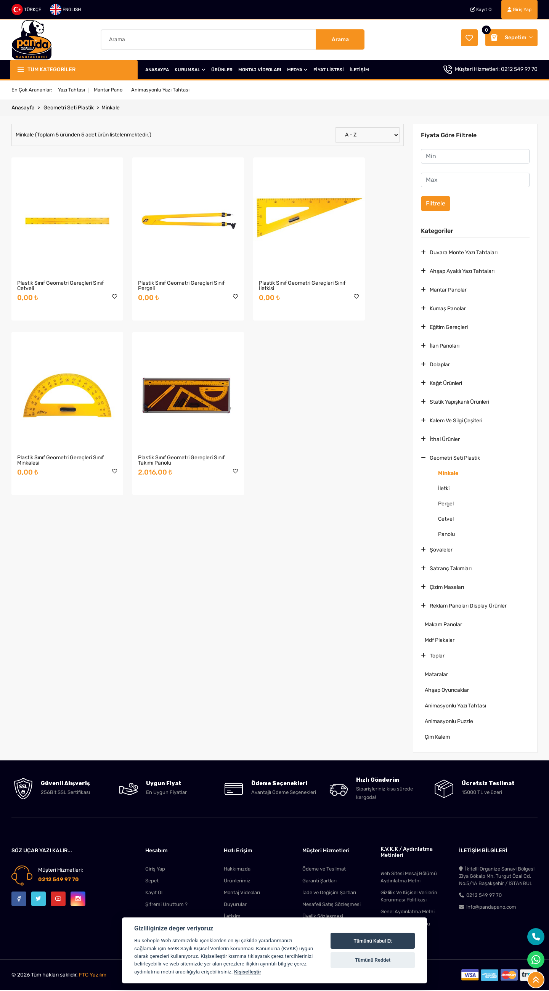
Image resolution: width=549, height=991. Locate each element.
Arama (340, 39)
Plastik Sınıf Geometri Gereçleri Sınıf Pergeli (154, 265)
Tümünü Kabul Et (373, 941)
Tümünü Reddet (372, 960)
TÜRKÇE (26, 9)
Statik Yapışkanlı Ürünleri (459, 401)
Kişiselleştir (247, 972)
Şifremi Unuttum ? (166, 905)
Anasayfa (23, 107)
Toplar (437, 655)
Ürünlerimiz (237, 880)
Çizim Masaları (447, 586)
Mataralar (436, 673)
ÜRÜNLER (222, 69)
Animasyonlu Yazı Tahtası (160, 89)
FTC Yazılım (92, 976)
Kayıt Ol (481, 9)
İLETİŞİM (359, 69)
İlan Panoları (444, 345)
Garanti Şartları (319, 880)
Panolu (446, 533)
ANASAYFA (157, 69)
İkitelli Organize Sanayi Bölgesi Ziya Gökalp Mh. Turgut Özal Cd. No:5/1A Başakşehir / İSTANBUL (497, 875)
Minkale (110, 107)
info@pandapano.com (487, 908)
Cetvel (446, 518)
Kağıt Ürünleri (446, 382)
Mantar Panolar (448, 289)
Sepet (152, 880)
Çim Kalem (437, 736)
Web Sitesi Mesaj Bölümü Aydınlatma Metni (408, 876)
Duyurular (235, 905)
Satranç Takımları (451, 567)
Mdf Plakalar (439, 639)
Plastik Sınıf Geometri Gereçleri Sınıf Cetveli (54, 265)
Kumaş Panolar (448, 308)
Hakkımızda (237, 868)
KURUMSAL (190, 69)
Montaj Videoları (242, 892)
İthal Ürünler (445, 438)
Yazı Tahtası (71, 89)
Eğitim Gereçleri (449, 326)
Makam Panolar (443, 624)
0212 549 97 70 (519, 69)
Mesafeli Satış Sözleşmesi (331, 905)
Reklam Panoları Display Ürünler (468, 605)
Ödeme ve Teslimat (324, 868)
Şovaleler (441, 549)
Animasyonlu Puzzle (449, 720)
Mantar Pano (108, 89)
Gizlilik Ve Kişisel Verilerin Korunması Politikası (408, 896)
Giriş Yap (519, 9)
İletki (443, 487)
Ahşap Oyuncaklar (447, 689)
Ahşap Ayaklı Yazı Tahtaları (462, 270)
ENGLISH (65, 9)
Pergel (446, 503)
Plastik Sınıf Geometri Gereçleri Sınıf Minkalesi (355, 265)
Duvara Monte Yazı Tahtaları (464, 252)
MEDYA (297, 69)
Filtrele (435, 202)
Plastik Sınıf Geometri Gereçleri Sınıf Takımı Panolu (54, 419)
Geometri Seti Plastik (68, 107)
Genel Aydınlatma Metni (407, 912)
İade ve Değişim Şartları (329, 892)
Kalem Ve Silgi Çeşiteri (456, 420)
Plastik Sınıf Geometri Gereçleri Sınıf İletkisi (255, 265)
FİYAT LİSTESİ (328, 69)
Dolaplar (440, 364)
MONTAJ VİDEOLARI (259, 69)
